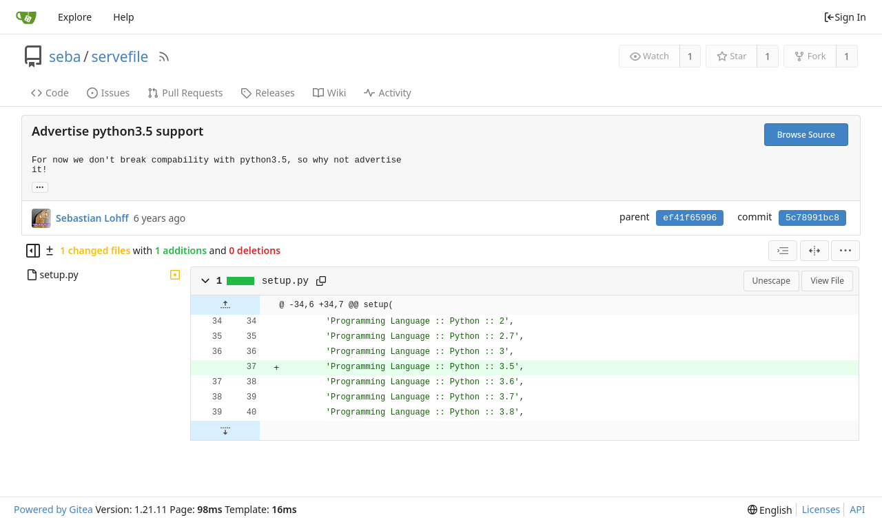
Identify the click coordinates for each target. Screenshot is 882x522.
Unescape (771, 280)
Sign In (844, 16)
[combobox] (782, 250)
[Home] (26, 17)
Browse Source (806, 134)
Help (123, 16)
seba (65, 56)
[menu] (845, 250)
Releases (267, 92)
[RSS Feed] (164, 56)
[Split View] (814, 250)
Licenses (821, 509)
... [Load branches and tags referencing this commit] (40, 186)
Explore (75, 16)
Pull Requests (185, 92)
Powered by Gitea (53, 509)
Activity (387, 92)
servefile (119, 56)
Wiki (330, 92)
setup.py (285, 280)
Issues (108, 92)
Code (50, 92)
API (857, 509)
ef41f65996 (690, 218)
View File (827, 280)
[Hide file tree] (33, 250)
